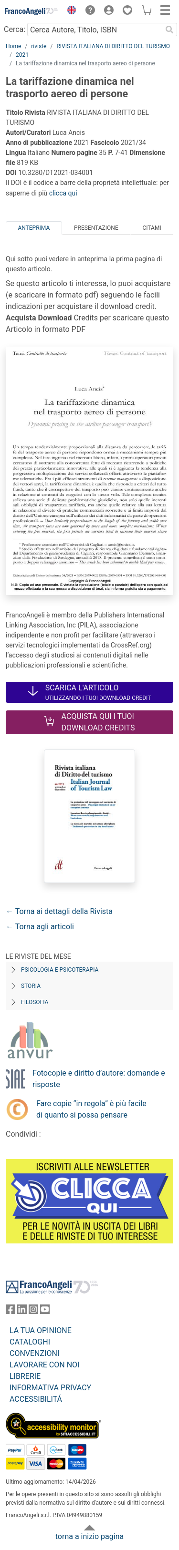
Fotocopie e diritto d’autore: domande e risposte (98, 1078)
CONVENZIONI (34, 1353)
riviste (38, 46)
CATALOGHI (30, 1341)
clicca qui (63, 193)
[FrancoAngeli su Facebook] (10, 1311)
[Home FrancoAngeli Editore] (31, 11)
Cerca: (14, 29)
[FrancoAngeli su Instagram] (33, 1311)
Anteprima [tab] (34, 228)
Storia (31, 986)
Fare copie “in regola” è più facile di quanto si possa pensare (91, 1109)
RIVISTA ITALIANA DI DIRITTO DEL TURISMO (113, 46)
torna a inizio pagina (89, 1536)
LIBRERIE (25, 1376)
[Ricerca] (169, 29)
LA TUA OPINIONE (41, 1330)
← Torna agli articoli (40, 926)
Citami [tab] (151, 228)
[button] (69, 11)
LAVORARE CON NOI (44, 1364)
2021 (22, 54)
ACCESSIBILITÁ (36, 1399)
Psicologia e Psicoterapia (59, 969)
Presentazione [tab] (96, 228)
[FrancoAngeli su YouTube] (45, 1311)
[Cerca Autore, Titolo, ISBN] (94, 29)
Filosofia (34, 1002)
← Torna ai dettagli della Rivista (59, 911)
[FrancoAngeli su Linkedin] (22, 1311)
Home (13, 46)
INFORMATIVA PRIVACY (50, 1387)
